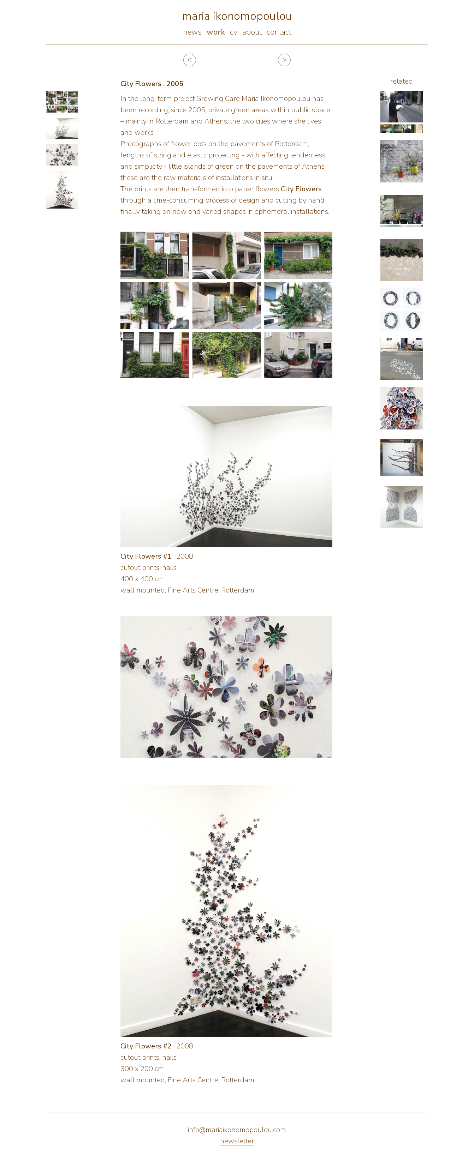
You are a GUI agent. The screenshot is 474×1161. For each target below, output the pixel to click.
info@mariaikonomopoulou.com (237, 1130)
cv (233, 32)
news (192, 32)
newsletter (237, 1141)
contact (279, 32)
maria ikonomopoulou (237, 16)
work (216, 32)
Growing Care (218, 98)
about (252, 32)
